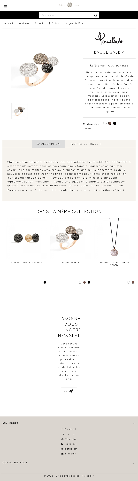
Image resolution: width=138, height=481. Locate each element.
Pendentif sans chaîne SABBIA (114, 264)
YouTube (71, 439)
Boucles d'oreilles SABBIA (26, 262)
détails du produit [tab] (86, 143)
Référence (97, 65)
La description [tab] (48, 143)
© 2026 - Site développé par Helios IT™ (69, 475)
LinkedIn (71, 453)
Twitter (71, 434)
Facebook (70, 429)
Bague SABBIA (70, 262)
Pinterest (71, 444)
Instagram (70, 448)
